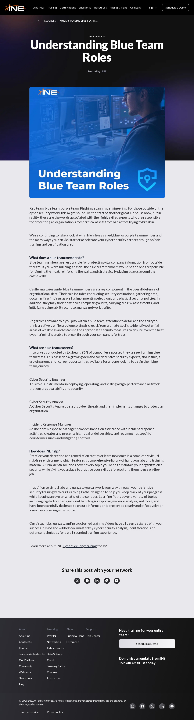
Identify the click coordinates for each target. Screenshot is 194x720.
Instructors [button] (54, 678)
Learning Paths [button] (56, 666)
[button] (77, 581)
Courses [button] (52, 672)
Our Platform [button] (26, 660)
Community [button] (26, 666)
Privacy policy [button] (55, 712)
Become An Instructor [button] (32, 654)
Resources (49, 20)
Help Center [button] (93, 635)
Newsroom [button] (25, 678)
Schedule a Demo (175, 7)
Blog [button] (21, 684)
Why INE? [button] (53, 635)
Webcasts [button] (25, 672)
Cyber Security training (80, 546)
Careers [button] (23, 648)
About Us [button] (24, 635)
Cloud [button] (50, 660)
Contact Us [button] (26, 641)
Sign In (153, 7)
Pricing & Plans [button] (75, 635)
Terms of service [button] (29, 712)
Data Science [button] (55, 654)
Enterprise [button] (72, 641)
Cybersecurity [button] (55, 648)
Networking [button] (54, 641)
